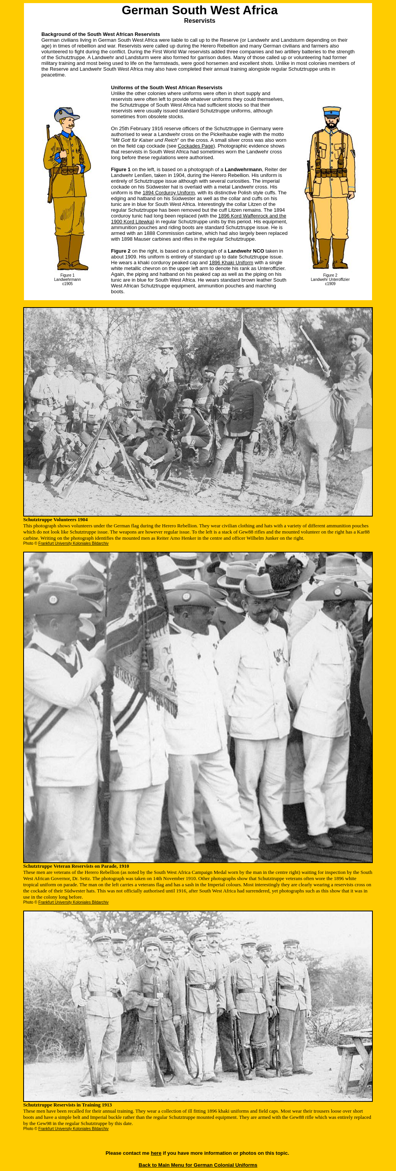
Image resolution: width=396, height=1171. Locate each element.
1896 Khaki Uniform (231, 262)
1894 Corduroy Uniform (169, 192)
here (156, 1153)
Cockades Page (195, 146)
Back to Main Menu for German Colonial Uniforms (198, 1165)
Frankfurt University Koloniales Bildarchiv (73, 543)
